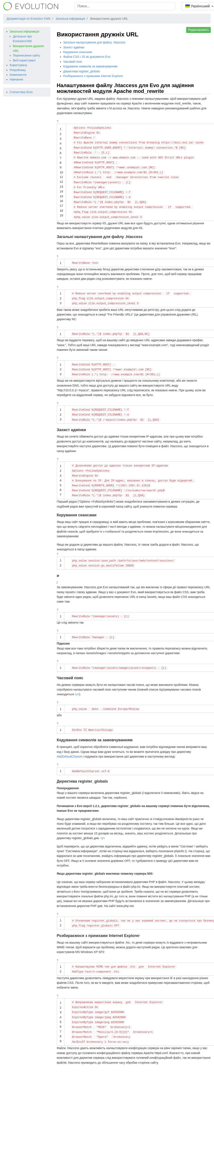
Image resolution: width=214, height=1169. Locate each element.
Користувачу (18, 65)
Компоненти (18, 74)
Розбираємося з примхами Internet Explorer (93, 76)
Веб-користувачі (24, 60)
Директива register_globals (81, 71)
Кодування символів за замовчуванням (90, 66)
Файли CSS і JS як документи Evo (86, 56)
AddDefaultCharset (69, 756)
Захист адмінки (73, 47)
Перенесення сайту (26, 55)
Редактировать (198, 29)
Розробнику (18, 70)
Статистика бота (21, 92)
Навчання (16, 79)
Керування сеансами (77, 52)
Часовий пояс (72, 61)
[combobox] (125, 6)
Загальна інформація (24, 31)
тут (77, 694)
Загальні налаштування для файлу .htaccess (94, 42)
